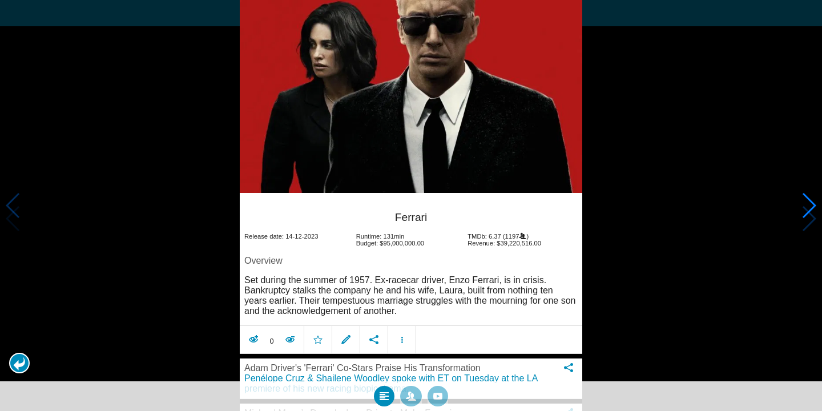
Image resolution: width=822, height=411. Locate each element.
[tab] (384, 393)
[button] (19, 363)
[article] (411, 273)
